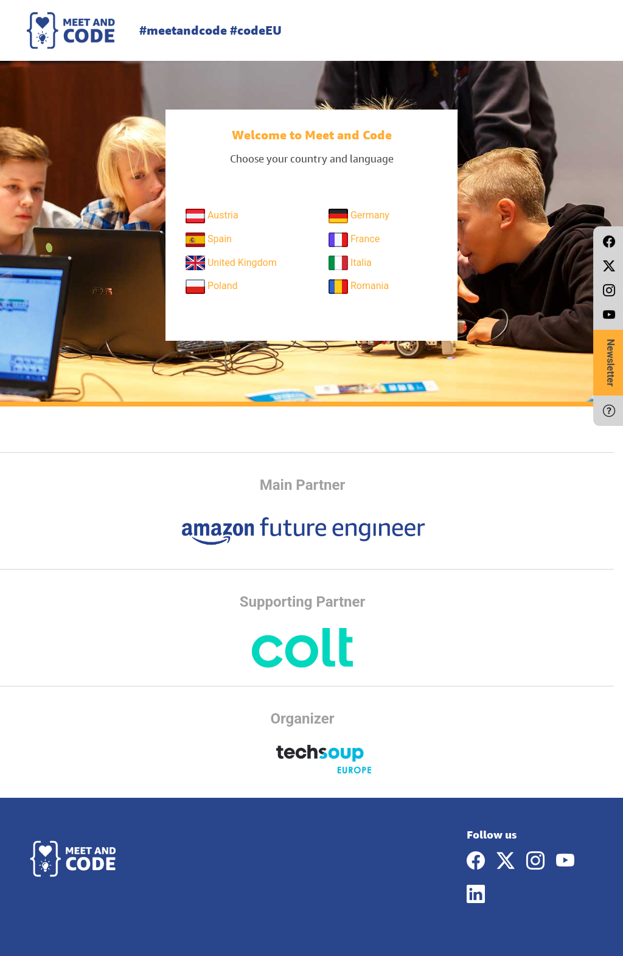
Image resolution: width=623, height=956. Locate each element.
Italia (350, 263)
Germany (359, 216)
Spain (209, 239)
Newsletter (610, 362)
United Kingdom (231, 263)
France (354, 239)
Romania (359, 286)
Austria (212, 216)
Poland (212, 286)
